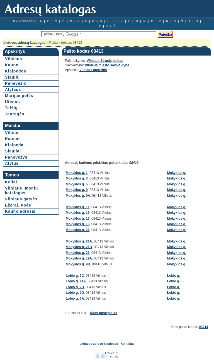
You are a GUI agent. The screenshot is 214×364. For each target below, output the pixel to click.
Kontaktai (128, 343)
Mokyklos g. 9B (78, 264)
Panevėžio (15, 83)
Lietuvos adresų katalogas (24, 43)
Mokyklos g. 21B (79, 247)
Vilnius (12, 132)
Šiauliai (13, 151)
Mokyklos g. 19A (79, 258)
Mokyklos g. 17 (77, 218)
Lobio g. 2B (75, 287)
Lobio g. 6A (75, 298)
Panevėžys (16, 157)
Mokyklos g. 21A (79, 241)
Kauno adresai (20, 211)
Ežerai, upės (18, 205)
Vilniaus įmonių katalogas (21, 190)
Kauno (12, 65)
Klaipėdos (15, 71)
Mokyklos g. (176, 173)
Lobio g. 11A (76, 281)
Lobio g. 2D (75, 293)
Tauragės (14, 114)
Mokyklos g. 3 (77, 178)
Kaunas (13, 139)
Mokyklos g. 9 (77, 190)
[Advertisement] (114, 114)
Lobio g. (173, 276)
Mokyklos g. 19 (77, 224)
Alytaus (13, 89)
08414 (203, 327)
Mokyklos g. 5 (77, 184)
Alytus (12, 163)
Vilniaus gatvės (21, 199)
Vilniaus (13, 59)
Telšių (11, 108)
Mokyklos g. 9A (78, 196)
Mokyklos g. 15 (77, 213)
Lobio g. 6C (75, 276)
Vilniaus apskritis (93, 70)
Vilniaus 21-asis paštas (105, 61)
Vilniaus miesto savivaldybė (107, 65)
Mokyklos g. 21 (77, 230)
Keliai (11, 182)
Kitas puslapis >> (103, 313)
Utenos (12, 102)
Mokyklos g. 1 (77, 173)
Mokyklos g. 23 (77, 253)
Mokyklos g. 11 (77, 207)
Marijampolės (19, 95)
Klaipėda (14, 145)
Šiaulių (12, 77)
